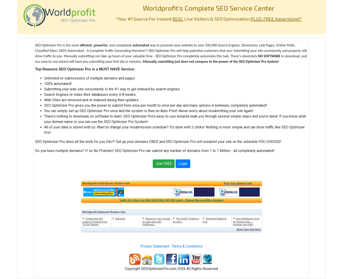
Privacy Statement (154, 246)
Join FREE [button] (164, 163)
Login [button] (183, 163)
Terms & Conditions (187, 246)
